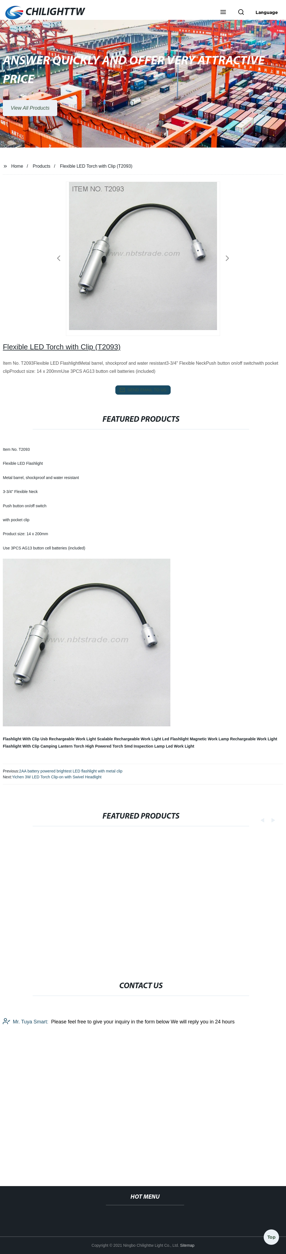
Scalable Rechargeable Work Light (129, 739)
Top (271, 1236)
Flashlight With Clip (21, 739)
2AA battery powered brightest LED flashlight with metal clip (71, 771)
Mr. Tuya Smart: (25, 1073)
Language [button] (267, 12)
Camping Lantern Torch (62, 746)
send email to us (143, 390)
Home (17, 166)
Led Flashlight (175, 739)
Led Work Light (180, 746)
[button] (223, 12)
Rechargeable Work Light (253, 739)
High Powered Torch (104, 746)
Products (41, 166)
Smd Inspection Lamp (144, 746)
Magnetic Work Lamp (209, 739)
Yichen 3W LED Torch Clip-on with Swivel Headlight (57, 777)
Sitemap (187, 1245)
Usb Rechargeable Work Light (68, 739)
